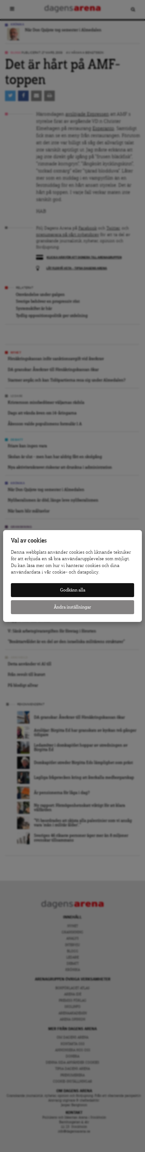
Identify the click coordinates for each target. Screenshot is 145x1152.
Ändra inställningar (72, 607)
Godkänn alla (72, 590)
